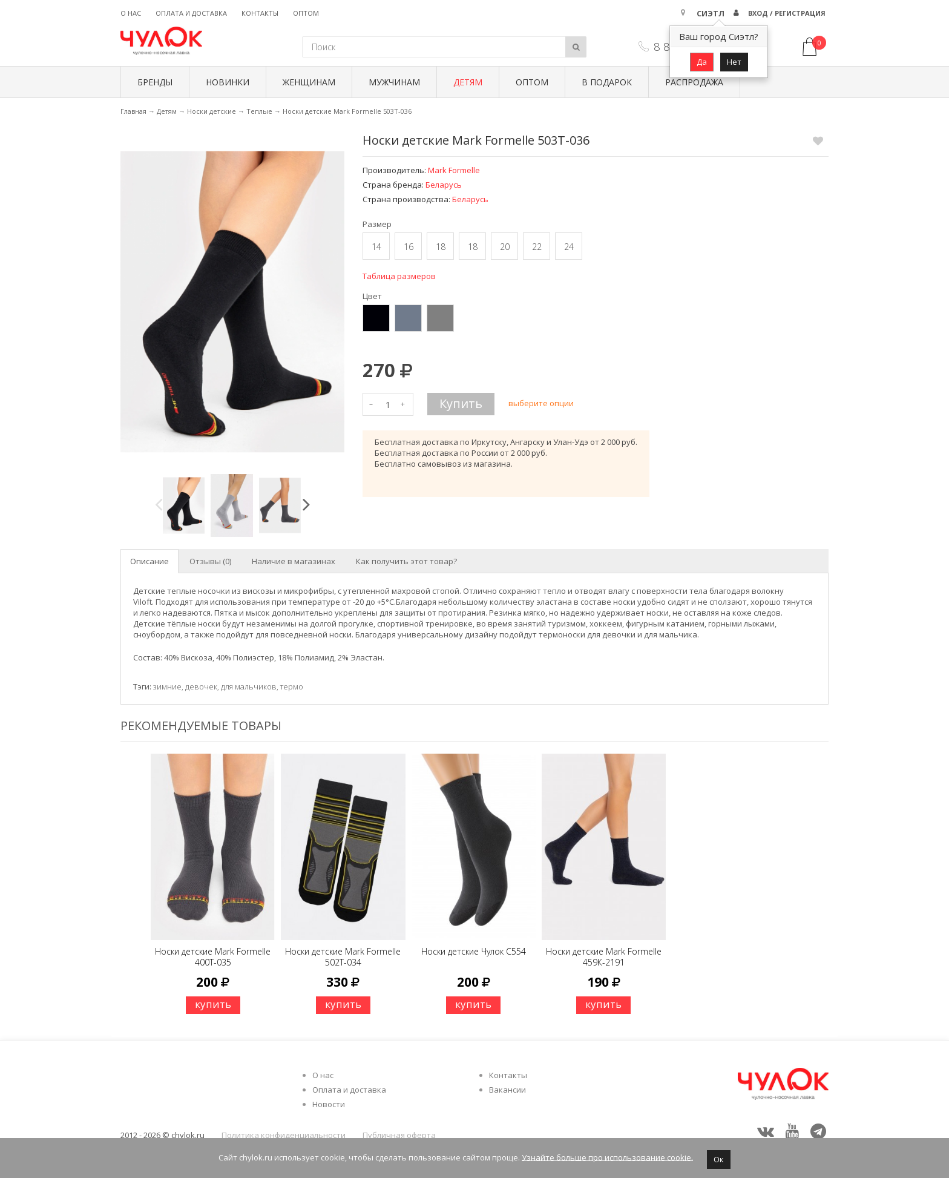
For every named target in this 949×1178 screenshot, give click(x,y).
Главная (133, 111)
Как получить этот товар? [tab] (406, 561)
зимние (167, 686)
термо (291, 686)
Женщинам (309, 82)
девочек (201, 686)
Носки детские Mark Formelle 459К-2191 (604, 957)
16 (408, 246)
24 (569, 246)
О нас (130, 13)
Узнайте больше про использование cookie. (607, 1156)
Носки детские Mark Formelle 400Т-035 (213, 957)
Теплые (259, 111)
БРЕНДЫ (154, 82)
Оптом (306, 13)
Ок (719, 1159)
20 (505, 246)
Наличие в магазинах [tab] (293, 561)
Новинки (227, 82)
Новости (328, 1104)
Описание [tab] (149, 561)
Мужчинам (394, 82)
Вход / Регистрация (787, 13)
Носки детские (211, 111)
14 (376, 246)
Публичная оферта (399, 1135)
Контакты (259, 13)
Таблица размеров (399, 276)
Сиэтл (710, 13)
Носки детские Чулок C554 (473, 951)
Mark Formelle (454, 170)
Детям (467, 82)
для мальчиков (249, 686)
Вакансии (507, 1089)
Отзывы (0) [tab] (210, 561)
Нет (734, 61)
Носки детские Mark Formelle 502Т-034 (343, 957)
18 (440, 246)
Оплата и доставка (191, 13)
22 (537, 246)
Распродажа (694, 82)
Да (702, 61)
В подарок (607, 82)
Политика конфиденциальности (284, 1135)
